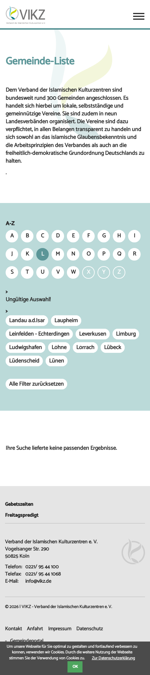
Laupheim (66, 320)
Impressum (59, 629)
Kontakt (13, 629)
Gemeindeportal (26, 641)
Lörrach (85, 347)
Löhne (59, 347)
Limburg (126, 334)
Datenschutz (89, 629)
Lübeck (112, 347)
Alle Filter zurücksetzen (36, 384)
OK (75, 666)
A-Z (10, 224)
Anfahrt (35, 629)
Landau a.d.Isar (27, 320)
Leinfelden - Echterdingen (39, 334)
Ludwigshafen (25, 347)
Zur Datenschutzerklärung (113, 658)
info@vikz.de (38, 581)
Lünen (56, 361)
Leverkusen (92, 334)
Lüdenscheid (24, 361)
